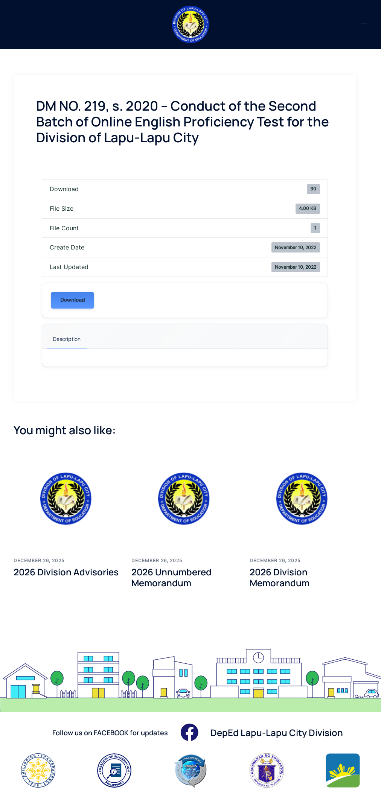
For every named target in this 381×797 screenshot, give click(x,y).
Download (72, 300)
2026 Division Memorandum (279, 577)
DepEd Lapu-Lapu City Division (276, 732)
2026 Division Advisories (66, 572)
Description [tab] (67, 339)
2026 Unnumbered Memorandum (171, 577)
